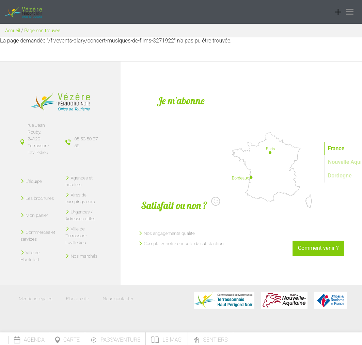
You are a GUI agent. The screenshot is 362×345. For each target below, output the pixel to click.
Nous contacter (118, 298)
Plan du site (77, 298)
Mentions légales (35, 298)
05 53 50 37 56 (86, 142)
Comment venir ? (318, 248)
